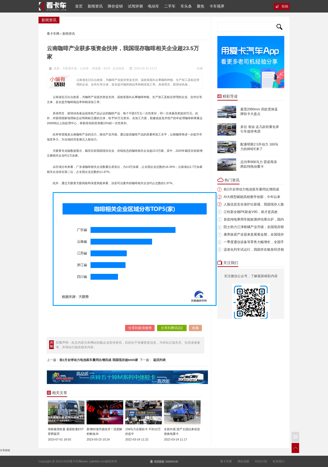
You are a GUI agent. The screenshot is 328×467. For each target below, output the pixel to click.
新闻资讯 (95, 6)
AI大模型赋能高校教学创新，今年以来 (252, 197)
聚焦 (200, 6)
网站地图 (243, 461)
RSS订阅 (261, 461)
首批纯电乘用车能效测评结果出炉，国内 (254, 219)
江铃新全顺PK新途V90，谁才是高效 (251, 212)
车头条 (186, 6)
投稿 (285, 6)
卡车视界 (216, 6)
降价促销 (115, 6)
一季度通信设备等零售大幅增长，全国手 (254, 242)
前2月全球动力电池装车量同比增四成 (251, 189)
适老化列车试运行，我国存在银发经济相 (254, 249)
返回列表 (159, 360)
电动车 (153, 6)
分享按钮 (5, 450)
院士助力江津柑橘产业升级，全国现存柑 (254, 227)
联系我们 (278, 461)
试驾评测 (135, 6)
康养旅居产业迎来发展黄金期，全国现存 (254, 234)
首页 (78, 6)
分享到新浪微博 (140, 328)
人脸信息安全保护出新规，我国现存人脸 (254, 204)
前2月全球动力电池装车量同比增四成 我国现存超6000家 (98, 360)
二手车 (170, 6)
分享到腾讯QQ (172, 328)
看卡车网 (52, 6)
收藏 (200, 68)
